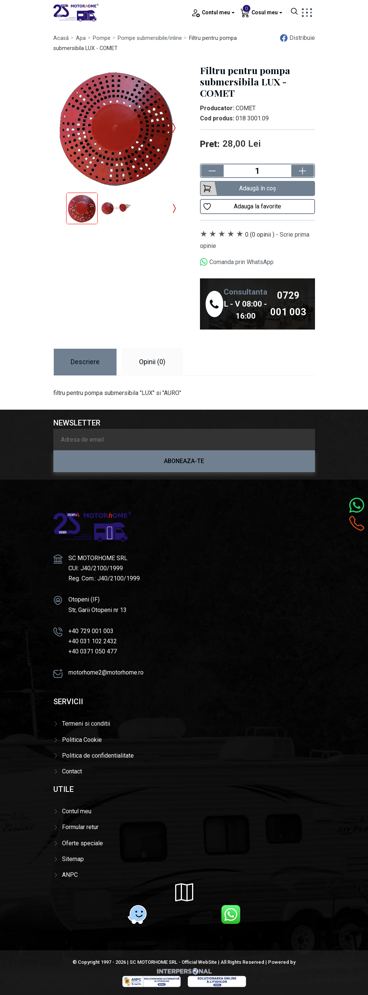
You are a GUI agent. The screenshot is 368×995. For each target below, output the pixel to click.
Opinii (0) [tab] (152, 362)
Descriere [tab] (85, 362)
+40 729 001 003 (91, 631)
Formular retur (80, 827)
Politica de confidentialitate (98, 755)
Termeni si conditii (86, 723)
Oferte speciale (82, 843)
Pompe (102, 38)
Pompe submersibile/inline (150, 38)
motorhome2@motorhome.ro (106, 672)
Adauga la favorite (242, 206)
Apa (81, 38)
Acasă (61, 38)
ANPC (70, 874)
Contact (72, 771)
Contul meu (76, 811)
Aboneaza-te (184, 461)
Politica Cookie (82, 739)
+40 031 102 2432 (92, 641)
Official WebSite (199, 962)
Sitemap (73, 859)
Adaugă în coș (239, 188)
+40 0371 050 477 (92, 651)
